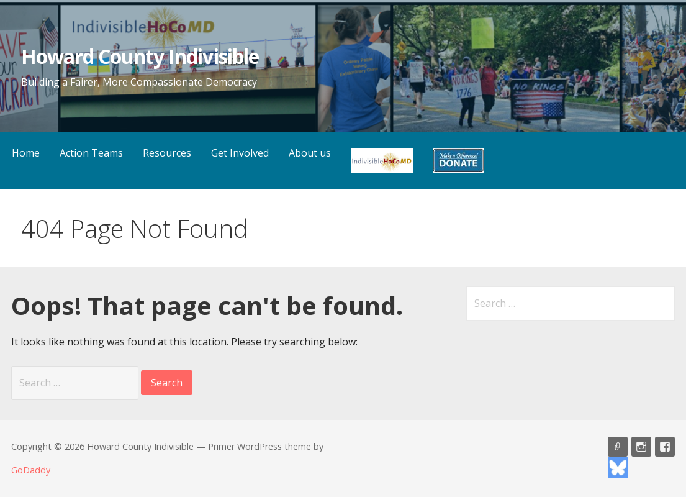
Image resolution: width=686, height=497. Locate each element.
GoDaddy (30, 470)
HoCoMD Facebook (665, 447)
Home (26, 153)
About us (310, 153)
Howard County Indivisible (140, 56)
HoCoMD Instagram (641, 447)
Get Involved (240, 153)
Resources (167, 153)
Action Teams (91, 153)
